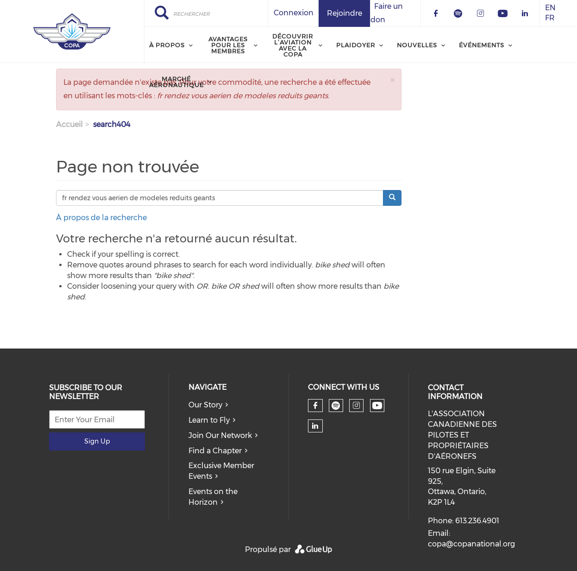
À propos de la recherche (101, 217)
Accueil (69, 124)
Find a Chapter (215, 450)
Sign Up (97, 441)
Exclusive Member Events (221, 471)
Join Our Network (220, 435)
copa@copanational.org (471, 543)
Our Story (205, 404)
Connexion (294, 12)
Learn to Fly (209, 420)
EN (550, 7)
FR (550, 18)
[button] (392, 80)
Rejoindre (344, 13)
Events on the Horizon (213, 497)
